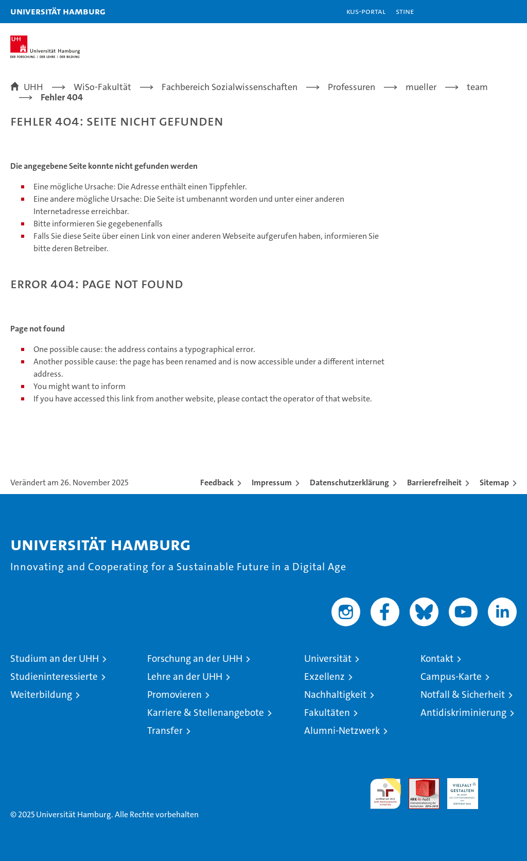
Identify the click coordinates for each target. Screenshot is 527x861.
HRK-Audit (457, 789)
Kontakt (436, 658)
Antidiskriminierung (463, 712)
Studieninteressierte (54, 676)
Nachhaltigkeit (335, 694)
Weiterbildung (41, 694)
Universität (328, 658)
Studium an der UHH (54, 658)
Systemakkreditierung (501, 783)
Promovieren (174, 694)
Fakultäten (327, 712)
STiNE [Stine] (405, 11)
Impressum (272, 482)
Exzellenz (324, 676)
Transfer (165, 730)
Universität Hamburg (58, 11)
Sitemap (494, 482)
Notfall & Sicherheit (462, 694)
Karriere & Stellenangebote (205, 712)
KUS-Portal (365, 11)
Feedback (217, 482)
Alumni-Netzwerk (342, 730)
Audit (418, 783)
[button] (487, 11)
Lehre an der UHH (184, 676)
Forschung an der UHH (194, 658)
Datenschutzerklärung (349, 482)
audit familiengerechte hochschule (385, 793)
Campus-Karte (451, 676)
